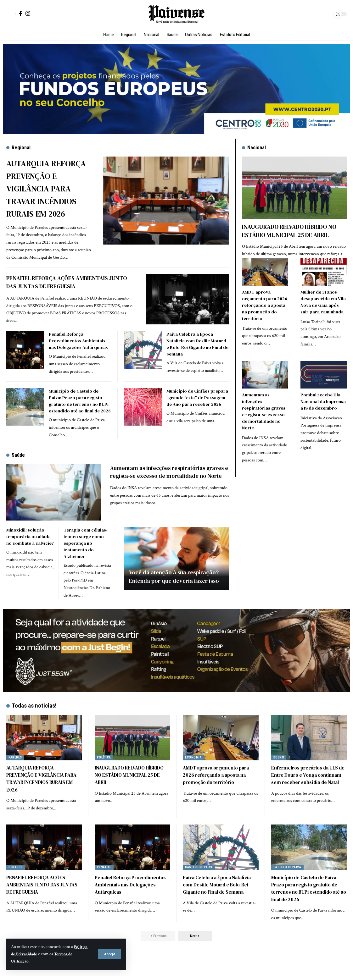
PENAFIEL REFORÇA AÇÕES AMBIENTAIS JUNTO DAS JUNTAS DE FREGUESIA (68, 294)
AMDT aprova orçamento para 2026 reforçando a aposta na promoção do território (264, 304)
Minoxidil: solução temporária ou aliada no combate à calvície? (30, 549)
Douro (279, 770)
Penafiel (17, 879)
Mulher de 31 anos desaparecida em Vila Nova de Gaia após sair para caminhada (323, 301)
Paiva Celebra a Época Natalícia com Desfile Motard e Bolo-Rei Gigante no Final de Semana (197, 356)
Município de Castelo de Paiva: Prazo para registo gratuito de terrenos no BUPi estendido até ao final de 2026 (80, 413)
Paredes (17, 770)
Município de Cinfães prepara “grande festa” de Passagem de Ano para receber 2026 (197, 410)
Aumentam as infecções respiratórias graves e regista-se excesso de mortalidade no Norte (169, 487)
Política (105, 770)
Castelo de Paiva (201, 879)
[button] (109, 954)
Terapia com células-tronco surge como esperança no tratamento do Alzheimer (86, 555)
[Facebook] (20, 13)
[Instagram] (28, 13)
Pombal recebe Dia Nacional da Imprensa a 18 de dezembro (323, 400)
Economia (194, 770)
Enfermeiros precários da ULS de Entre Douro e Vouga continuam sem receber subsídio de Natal (306, 790)
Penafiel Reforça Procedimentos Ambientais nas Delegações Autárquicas (78, 353)
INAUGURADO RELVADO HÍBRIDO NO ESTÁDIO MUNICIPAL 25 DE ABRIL (289, 231)
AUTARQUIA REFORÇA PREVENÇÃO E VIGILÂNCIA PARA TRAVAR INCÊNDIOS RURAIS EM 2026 (49, 194)
